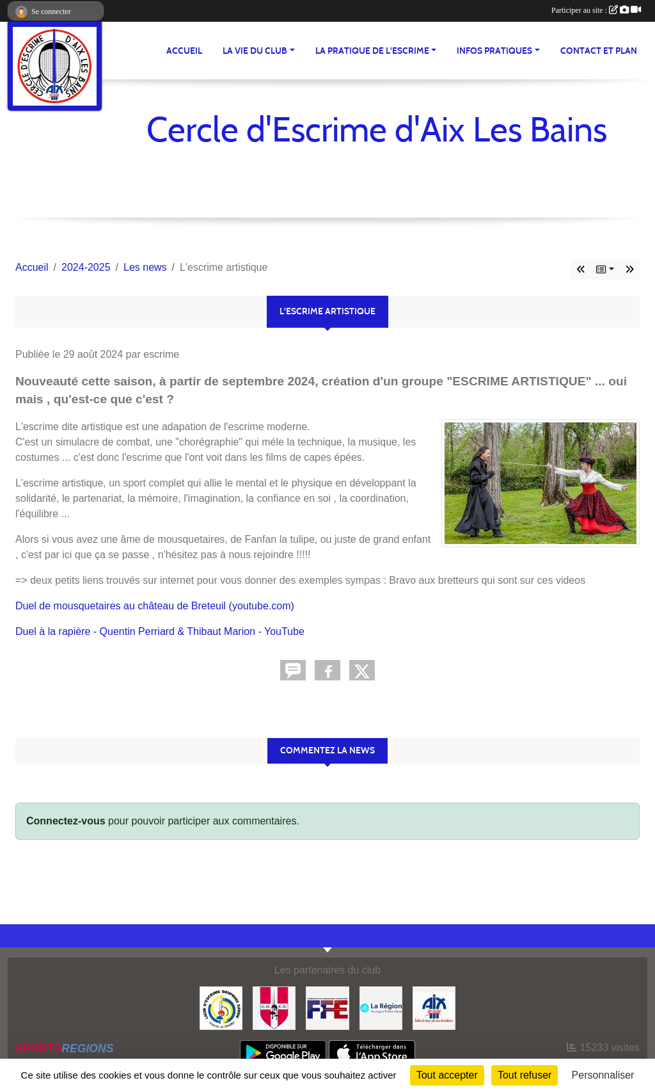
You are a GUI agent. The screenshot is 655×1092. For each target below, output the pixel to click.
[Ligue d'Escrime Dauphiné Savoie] (221, 1007)
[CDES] (274, 1007)
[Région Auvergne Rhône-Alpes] (380, 1007)
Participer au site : (596, 10)
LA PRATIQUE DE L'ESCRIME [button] (372, 50)
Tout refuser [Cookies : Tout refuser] (524, 1075)
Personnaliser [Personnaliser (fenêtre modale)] (603, 1075)
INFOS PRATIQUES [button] (494, 50)
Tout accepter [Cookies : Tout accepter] (447, 1075)
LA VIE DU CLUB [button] (255, 50)
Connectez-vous (66, 820)
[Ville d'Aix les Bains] (434, 1007)
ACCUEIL (184, 50)
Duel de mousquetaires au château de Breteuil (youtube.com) (154, 605)
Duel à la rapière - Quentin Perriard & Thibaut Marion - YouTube (159, 631)
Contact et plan (598, 50)
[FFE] (327, 1007)
